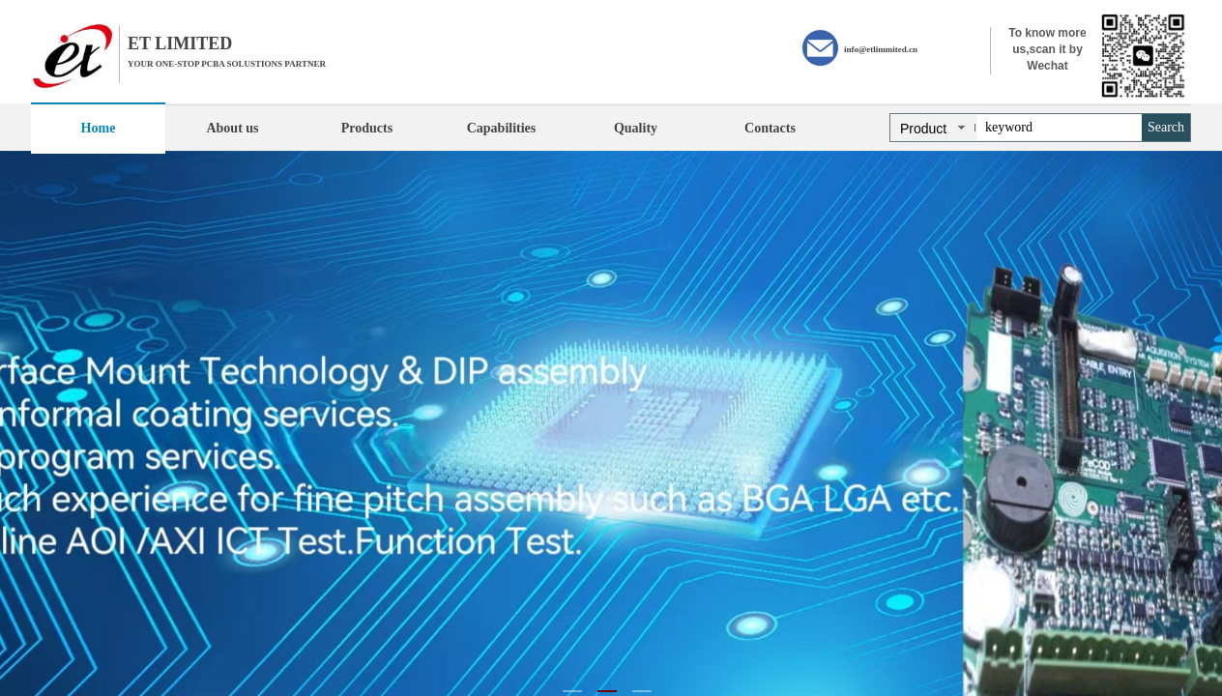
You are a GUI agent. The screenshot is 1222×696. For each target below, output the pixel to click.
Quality (635, 128)
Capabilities (502, 128)
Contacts (770, 128)
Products (367, 128)
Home (98, 128)
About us (232, 128)
